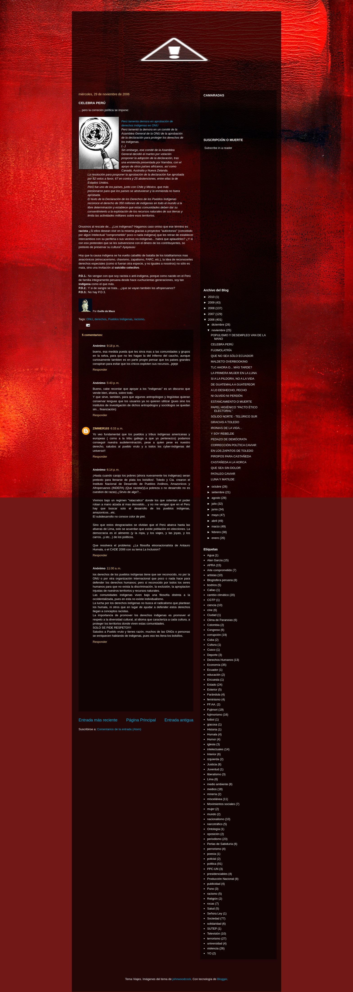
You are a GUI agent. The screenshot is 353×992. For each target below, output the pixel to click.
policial (211, 858)
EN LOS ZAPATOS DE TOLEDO (232, 450)
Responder (100, 369)
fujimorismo (214, 714)
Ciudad (211, 615)
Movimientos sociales (221, 804)
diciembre (218, 324)
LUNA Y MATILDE (222, 479)
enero (216, 538)
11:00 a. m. (114, 568)
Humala (212, 734)
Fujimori (212, 709)
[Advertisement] (217, 220)
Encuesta (213, 679)
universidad (214, 943)
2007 (211, 314)
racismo (139, 319)
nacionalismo (215, 819)
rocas (210, 903)
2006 (211, 319)
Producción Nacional (220, 878)
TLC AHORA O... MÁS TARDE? (231, 367)
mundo (211, 814)
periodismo (214, 839)
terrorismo (213, 938)
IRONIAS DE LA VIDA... (226, 428)
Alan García (215, 560)
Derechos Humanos (220, 659)
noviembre (219, 330)
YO (209, 953)
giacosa (212, 724)
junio (215, 509)
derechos (100, 319)
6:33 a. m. (117, 428)
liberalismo (214, 774)
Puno (210, 888)
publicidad (213, 883)
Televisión (213, 933)
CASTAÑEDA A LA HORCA (228, 462)
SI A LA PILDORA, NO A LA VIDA (232, 378)
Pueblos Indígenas (120, 319)
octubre (217, 486)
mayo (215, 515)
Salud (211, 908)
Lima (210, 779)
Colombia (213, 625)
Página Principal (141, 720)
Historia (212, 729)
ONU (89, 319)
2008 (211, 308)
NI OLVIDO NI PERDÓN (226, 395)
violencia (213, 948)
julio (215, 503)
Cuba (210, 639)
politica (211, 863)
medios (212, 789)
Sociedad (213, 918)
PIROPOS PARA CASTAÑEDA (231, 456)
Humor (211, 739)
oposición (213, 834)
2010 (211, 297)
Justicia (212, 764)
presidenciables (217, 874)
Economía (213, 664)
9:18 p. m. (113, 345)
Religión (212, 898)
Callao (211, 590)
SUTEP (212, 928)
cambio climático (218, 595)
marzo (216, 526)
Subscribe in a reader (218, 148)
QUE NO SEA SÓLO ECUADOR (232, 356)
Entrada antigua (179, 720)
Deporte (212, 655)
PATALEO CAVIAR (223, 473)
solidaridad (214, 923)
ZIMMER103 (101, 428)
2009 (211, 302)
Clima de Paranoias (220, 620)
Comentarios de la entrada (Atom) (119, 729)
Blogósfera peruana (220, 580)
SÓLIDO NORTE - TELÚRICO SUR (234, 416)
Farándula (213, 694)
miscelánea (214, 799)
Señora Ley (214, 913)
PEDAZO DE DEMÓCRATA (229, 439)
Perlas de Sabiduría (220, 844)
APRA (211, 565)
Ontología (213, 829)
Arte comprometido (219, 570)
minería (212, 794)
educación (213, 674)
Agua (210, 555)
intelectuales (215, 749)
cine (210, 610)
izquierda (213, 759)
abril (215, 520)
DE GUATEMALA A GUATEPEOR (233, 384)
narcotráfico (214, 824)
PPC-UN (212, 869)
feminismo (213, 699)
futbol (210, 719)
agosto (216, 497)
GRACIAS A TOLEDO (225, 422)
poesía (211, 853)
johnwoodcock (181, 979)
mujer (211, 809)
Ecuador (212, 669)
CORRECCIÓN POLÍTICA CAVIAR (233, 445)
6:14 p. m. (113, 469)
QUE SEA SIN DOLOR (225, 468)
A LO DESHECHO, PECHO (229, 390)
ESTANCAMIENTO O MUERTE (231, 401)
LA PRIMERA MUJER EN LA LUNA (234, 373)
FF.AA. (211, 704)
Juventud (213, 769)
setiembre (218, 492)
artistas (212, 575)
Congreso (213, 630)
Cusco (211, 649)
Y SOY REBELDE (222, 433)
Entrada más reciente (98, 720)
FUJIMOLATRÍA (221, 350)
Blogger (222, 979)
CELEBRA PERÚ (222, 344)
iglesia (211, 744)
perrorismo (214, 849)
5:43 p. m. (113, 383)
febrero (217, 532)
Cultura (212, 644)
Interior (211, 754)
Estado (211, 684)
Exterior (212, 689)
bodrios (212, 585)
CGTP (211, 600)
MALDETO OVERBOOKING (229, 361)
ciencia (211, 605)
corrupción (214, 634)
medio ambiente (217, 784)
